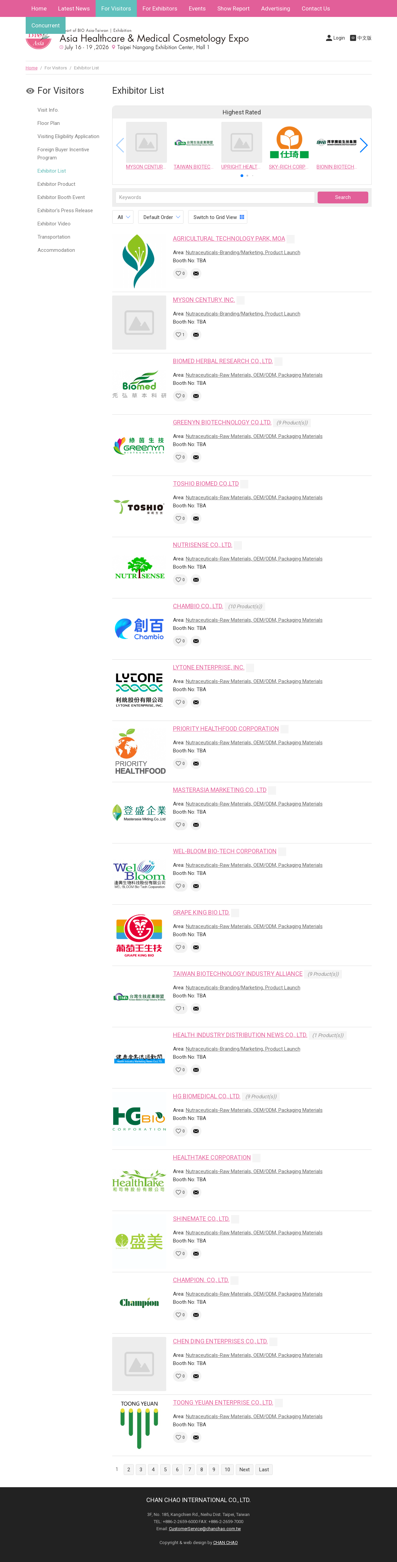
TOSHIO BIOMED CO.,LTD (206, 483)
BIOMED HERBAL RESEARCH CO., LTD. (223, 361)
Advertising (275, 8)
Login (339, 38)
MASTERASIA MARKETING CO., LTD (220, 789)
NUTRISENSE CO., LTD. (202, 544)
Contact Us (316, 8)
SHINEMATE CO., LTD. (201, 1218)
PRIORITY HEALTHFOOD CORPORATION (226, 728)
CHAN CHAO (225, 1542)
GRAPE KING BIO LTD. (201, 912)
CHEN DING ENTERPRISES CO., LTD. (220, 1341)
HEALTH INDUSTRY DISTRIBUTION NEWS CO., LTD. (240, 1034)
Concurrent (45, 25)
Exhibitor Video (54, 224)
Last (264, 1470)
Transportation (54, 237)
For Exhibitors (160, 8)
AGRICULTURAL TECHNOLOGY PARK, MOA (229, 238)
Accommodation (56, 250)
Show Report (233, 8)
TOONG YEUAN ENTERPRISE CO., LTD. (223, 1402)
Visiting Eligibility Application (68, 136)
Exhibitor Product (56, 184)
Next (245, 1470)
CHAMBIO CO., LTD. (198, 606)
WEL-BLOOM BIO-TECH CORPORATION (225, 851)
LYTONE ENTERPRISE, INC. (209, 667)
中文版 (364, 38)
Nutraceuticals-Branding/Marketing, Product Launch (243, 252)
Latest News (74, 8)
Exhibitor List (52, 171)
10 (227, 1470)
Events (197, 8)
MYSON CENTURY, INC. (204, 299)
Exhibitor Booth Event (61, 197)
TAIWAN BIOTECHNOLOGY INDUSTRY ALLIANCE (238, 973)
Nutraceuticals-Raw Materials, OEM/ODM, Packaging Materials (254, 375)
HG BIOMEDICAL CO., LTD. (207, 1096)
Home (39, 8)
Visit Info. (48, 110)
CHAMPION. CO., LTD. (201, 1279)
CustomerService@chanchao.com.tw (205, 1528)
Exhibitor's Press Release (65, 210)
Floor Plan (49, 123)
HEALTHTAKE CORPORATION (212, 1157)
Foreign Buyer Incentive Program (63, 154)
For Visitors (116, 8)
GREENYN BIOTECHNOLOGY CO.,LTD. (222, 422)
